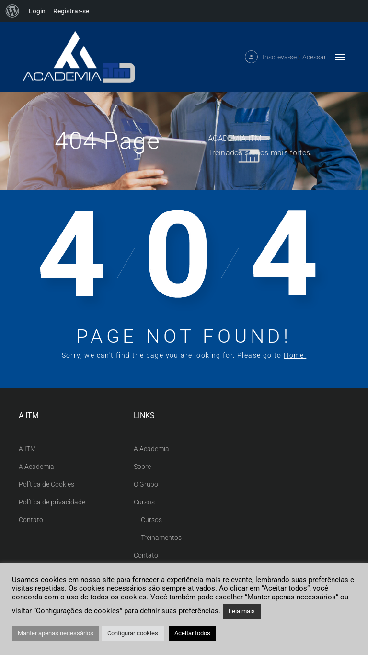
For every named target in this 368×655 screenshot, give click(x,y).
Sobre (142, 466)
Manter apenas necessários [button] (55, 633)
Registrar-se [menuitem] (71, 11)
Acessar (314, 57)
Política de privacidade (52, 502)
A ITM (27, 449)
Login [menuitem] (37, 11)
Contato (31, 520)
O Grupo (146, 484)
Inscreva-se (280, 57)
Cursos (144, 502)
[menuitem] (12, 11)
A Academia (36, 466)
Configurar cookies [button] (132, 633)
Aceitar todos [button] (192, 633)
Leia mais (242, 611)
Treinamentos (161, 537)
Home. (295, 355)
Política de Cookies (46, 484)
